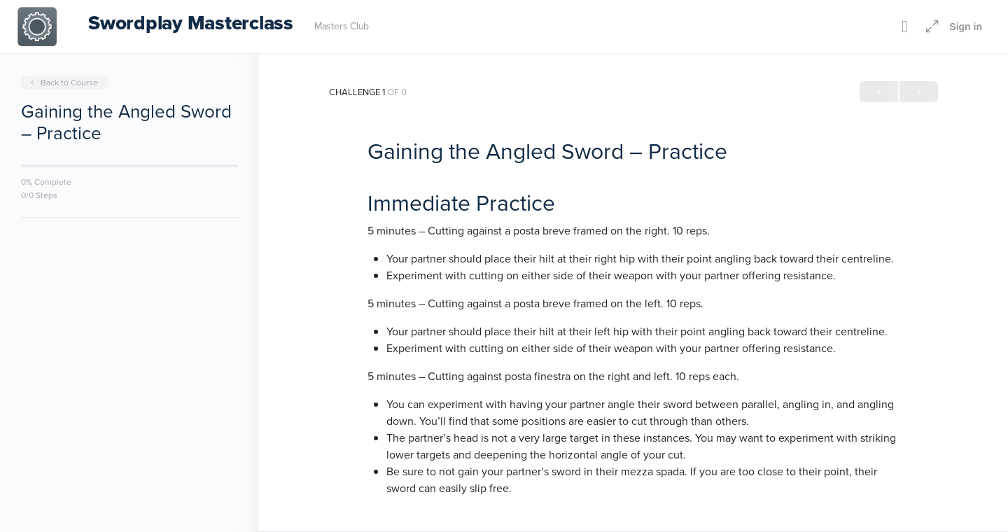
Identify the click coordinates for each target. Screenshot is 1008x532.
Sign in (965, 26)
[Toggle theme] (904, 26)
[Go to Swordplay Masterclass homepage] (37, 24)
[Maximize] (929, 26)
